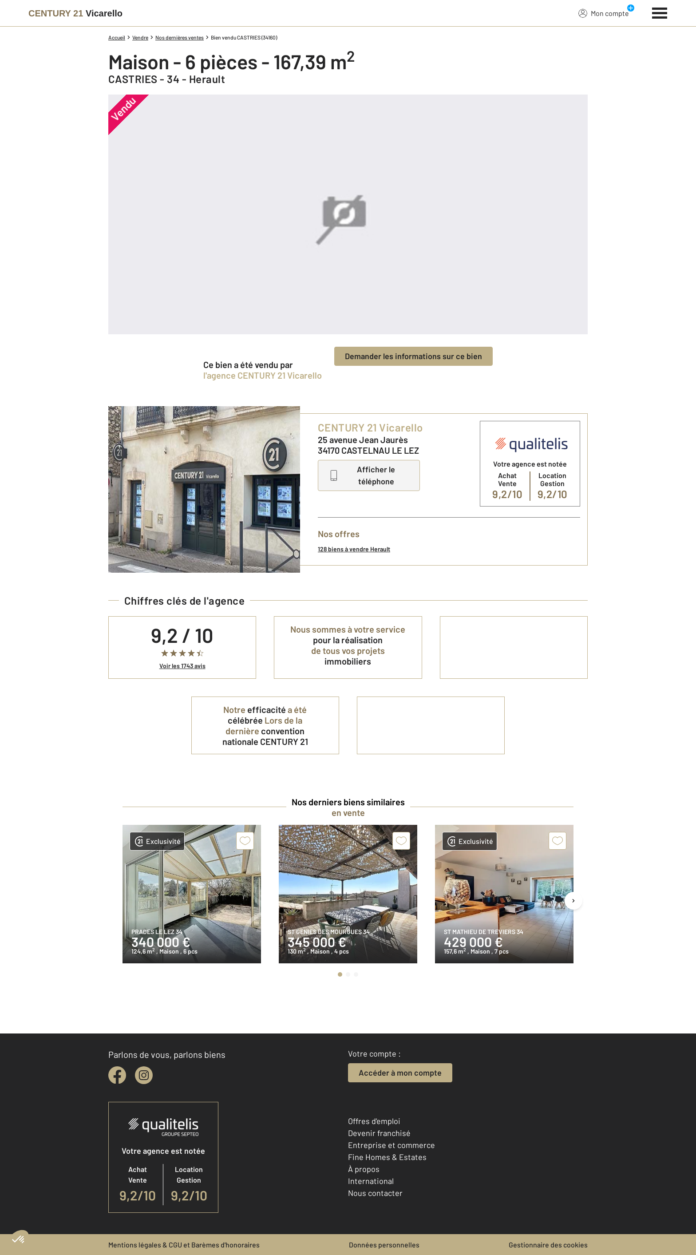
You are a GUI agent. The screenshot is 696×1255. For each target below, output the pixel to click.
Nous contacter (375, 1193)
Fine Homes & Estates (387, 1157)
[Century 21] (75, 13)
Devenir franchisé (379, 1133)
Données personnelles (384, 1244)
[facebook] (117, 1075)
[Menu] (660, 12)
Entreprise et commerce (391, 1145)
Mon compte (603, 13)
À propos (364, 1169)
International (371, 1181)
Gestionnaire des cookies (548, 1244)
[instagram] (144, 1075)
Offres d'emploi (374, 1121)
